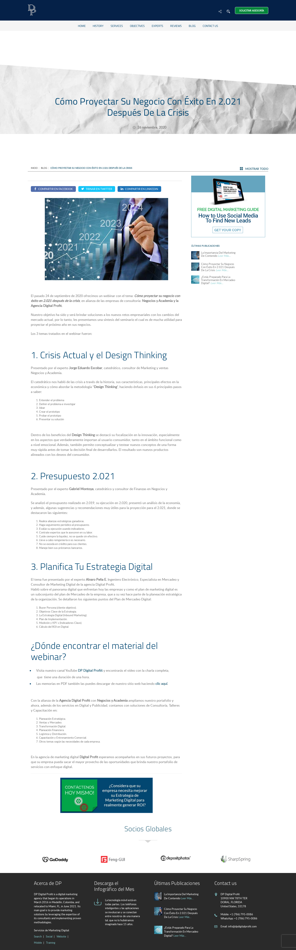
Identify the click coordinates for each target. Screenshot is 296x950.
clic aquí (161, 683)
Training (50, 942)
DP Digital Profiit (90, 670)
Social (49, 936)
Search (38, 936)
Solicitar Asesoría (251, 10)
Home (82, 26)
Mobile (38, 942)
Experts (157, 26)
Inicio (34, 167)
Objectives (137, 26)
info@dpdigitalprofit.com (242, 926)
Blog (192, 26)
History (98, 26)
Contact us (210, 26)
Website (61, 936)
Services (117, 26)
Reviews (176, 26)
